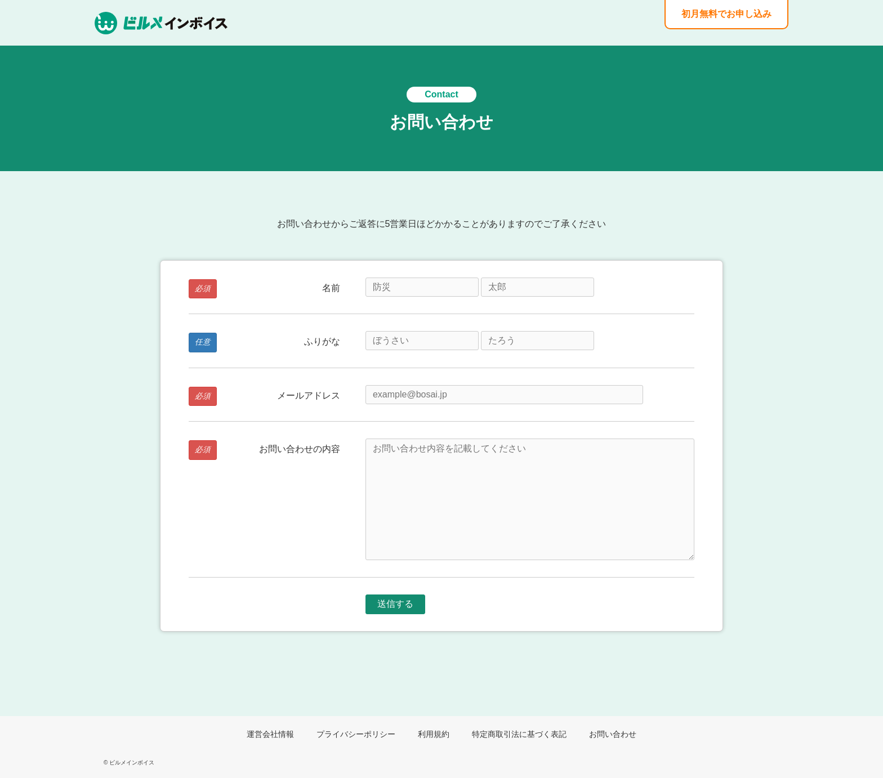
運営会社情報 (270, 734)
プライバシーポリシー (355, 734)
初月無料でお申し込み (726, 14)
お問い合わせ (612, 734)
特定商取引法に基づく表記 (519, 734)
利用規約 (433, 734)
